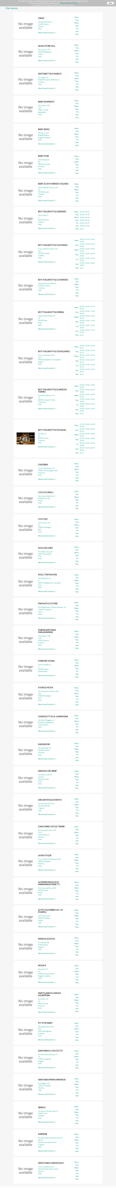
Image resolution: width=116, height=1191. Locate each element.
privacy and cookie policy (69, 3)
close (110, 3)
